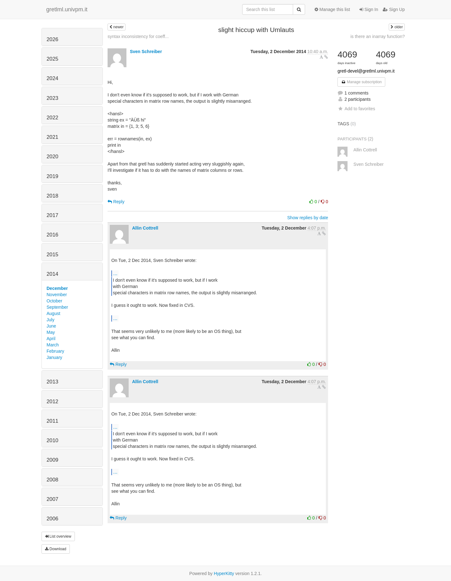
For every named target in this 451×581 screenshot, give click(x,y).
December (57, 288)
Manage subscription (361, 82)
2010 (52, 440)
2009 (52, 460)
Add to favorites (356, 108)
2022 (52, 118)
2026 (52, 39)
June (51, 326)
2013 (52, 382)
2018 (52, 196)
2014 (52, 274)
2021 (52, 137)
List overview (58, 536)
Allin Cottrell (145, 228)
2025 (52, 59)
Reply (116, 201)
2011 (52, 421)
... (115, 273)
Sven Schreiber (146, 51)
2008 (52, 480)
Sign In (368, 9)
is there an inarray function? (377, 36)
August (53, 313)
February (55, 351)
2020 (52, 157)
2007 (52, 499)
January (54, 357)
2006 (52, 519)
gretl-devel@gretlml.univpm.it (366, 70)
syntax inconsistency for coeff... (138, 36)
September (57, 307)
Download (55, 549)
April (51, 338)
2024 (52, 78)
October (54, 300)
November (57, 294)
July (50, 319)
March (53, 344)
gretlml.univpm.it (66, 9)
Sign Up (394, 9)
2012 (52, 402)
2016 (52, 235)
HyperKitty (224, 573)
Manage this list (332, 9)
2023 (52, 98)
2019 (52, 176)
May (51, 332)
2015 (52, 255)
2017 (52, 215)
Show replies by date (307, 217)
